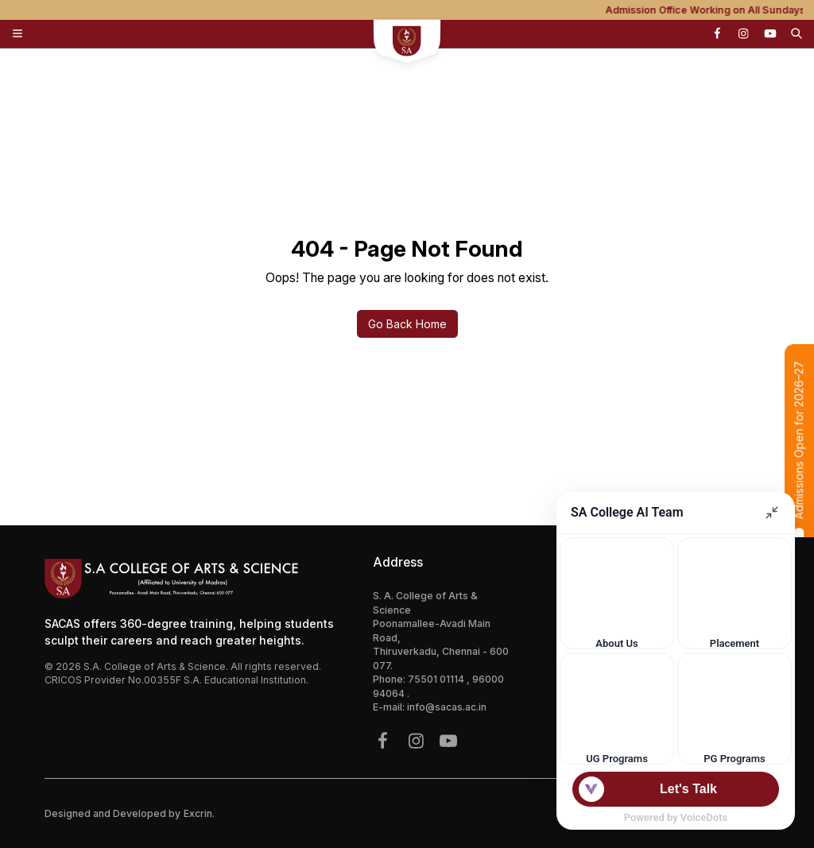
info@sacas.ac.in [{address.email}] (446, 707)
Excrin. (199, 813)
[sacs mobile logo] (407, 43)
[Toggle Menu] (17, 33)
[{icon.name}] (717, 33)
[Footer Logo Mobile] (195, 578)
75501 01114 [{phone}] (437, 679)
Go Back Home (407, 324)
